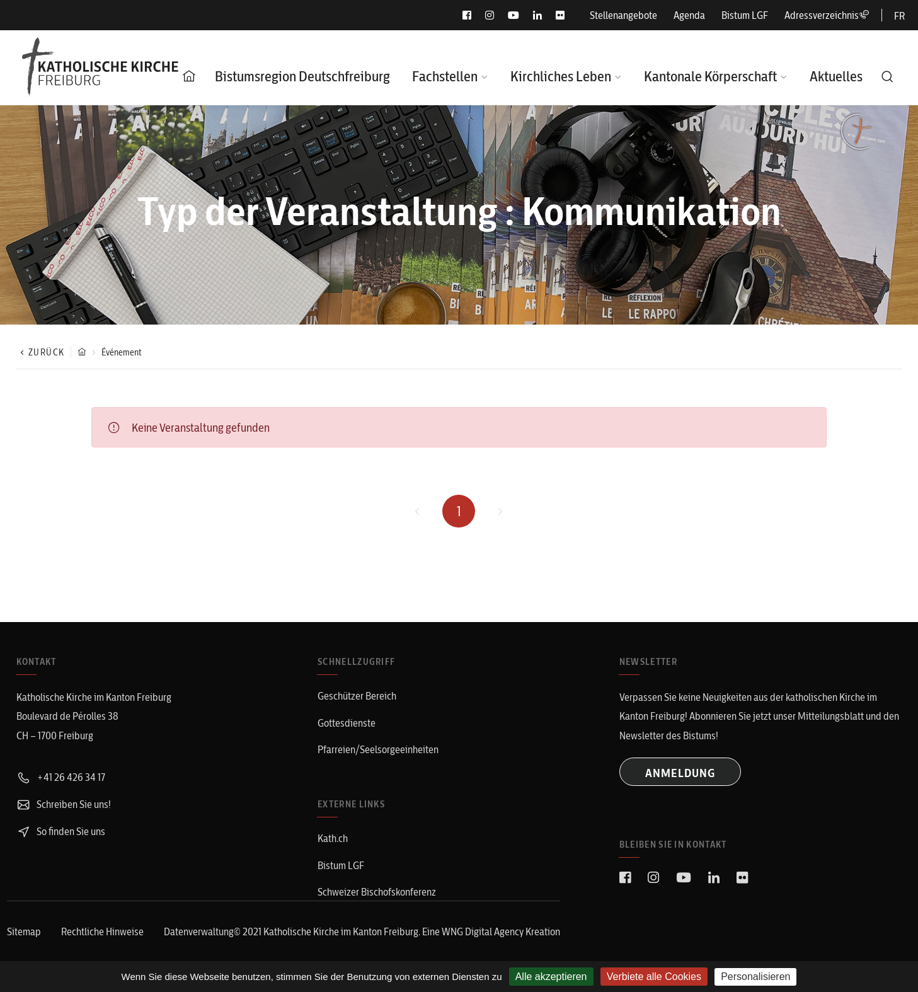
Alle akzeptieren (551, 976)
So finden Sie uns (60, 831)
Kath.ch (333, 838)
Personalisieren (755, 976)
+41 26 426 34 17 (60, 777)
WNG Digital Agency (483, 931)
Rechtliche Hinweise (102, 931)
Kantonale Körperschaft (710, 76)
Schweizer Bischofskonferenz (377, 891)
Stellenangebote (623, 15)
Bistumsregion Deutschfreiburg (302, 76)
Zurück (40, 352)
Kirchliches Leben (560, 76)
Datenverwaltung (199, 931)
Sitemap (24, 931)
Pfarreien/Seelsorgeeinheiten (378, 749)
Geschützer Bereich (357, 695)
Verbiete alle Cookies (654, 976)
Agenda (689, 15)
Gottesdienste (347, 723)
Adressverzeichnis (826, 15)
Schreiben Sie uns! (63, 804)
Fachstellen (445, 76)
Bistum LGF (744, 15)
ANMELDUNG (680, 773)
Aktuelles (836, 76)
